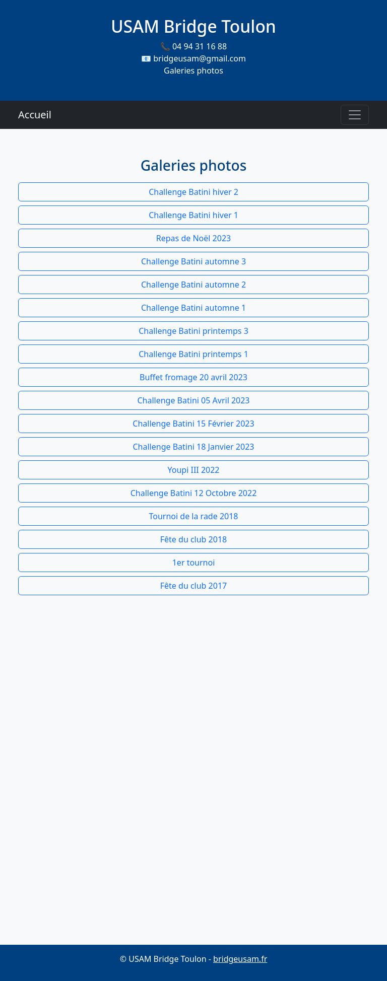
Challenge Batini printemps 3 (193, 330)
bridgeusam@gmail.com (199, 58)
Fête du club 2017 (193, 585)
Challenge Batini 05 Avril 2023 (193, 400)
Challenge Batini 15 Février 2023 (193, 423)
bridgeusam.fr (240, 958)
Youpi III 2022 (194, 469)
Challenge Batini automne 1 (193, 307)
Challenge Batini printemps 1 (193, 354)
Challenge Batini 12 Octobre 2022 (194, 493)
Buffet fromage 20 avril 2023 (193, 377)
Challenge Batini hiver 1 (193, 215)
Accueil (34, 114)
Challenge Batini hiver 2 (193, 191)
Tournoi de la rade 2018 (193, 516)
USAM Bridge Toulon (193, 26)
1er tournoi (193, 562)
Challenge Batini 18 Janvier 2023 (193, 446)
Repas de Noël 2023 (193, 238)
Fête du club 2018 (193, 539)
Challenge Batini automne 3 (193, 261)
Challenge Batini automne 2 (193, 284)
